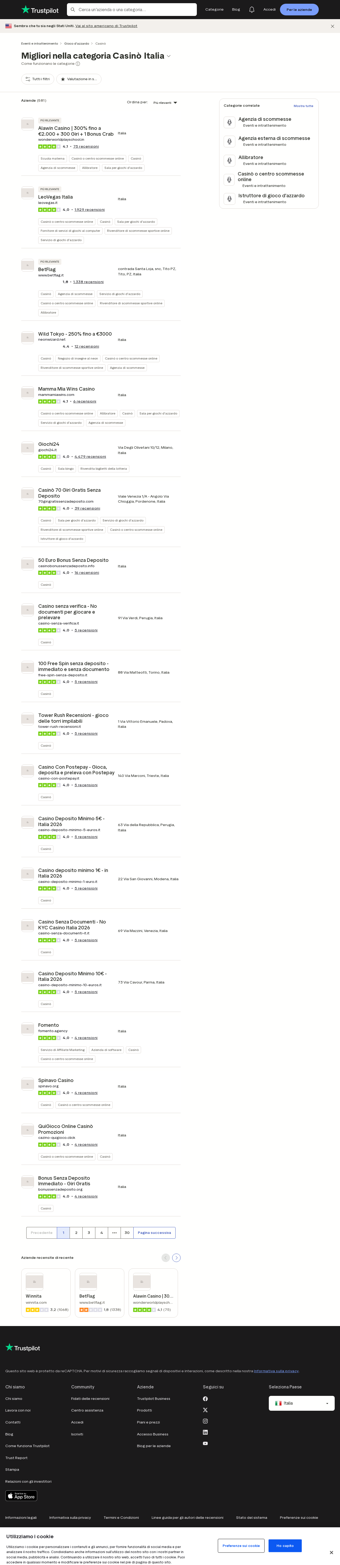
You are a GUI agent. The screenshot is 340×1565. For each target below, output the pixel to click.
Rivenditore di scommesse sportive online (138, 231)
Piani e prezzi (148, 1422)
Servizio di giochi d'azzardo (61, 240)
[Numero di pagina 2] (76, 1233)
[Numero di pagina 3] (88, 1233)
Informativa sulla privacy (276, 1371)
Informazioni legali (21, 1517)
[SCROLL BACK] (166, 1258)
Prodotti (144, 1410)
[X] (205, 1409)
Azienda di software (106, 1050)
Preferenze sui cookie (299, 1517)
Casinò (136, 158)
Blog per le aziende (154, 1446)
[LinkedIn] (205, 1431)
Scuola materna (53, 158)
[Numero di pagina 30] (127, 1233)
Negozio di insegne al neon (78, 358)
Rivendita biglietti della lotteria (103, 469)
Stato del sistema (251, 1517)
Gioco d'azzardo (76, 43)
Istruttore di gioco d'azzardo (62, 539)
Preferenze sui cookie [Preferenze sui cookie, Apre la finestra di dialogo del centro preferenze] (241, 1545)
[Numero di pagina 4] (101, 1233)
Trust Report (16, 1458)
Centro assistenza (87, 1410)
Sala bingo (66, 469)
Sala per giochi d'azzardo (123, 168)
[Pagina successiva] (154, 1233)
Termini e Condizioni (121, 1517)
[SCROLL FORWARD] (176, 1258)
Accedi (77, 1422)
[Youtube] (205, 1442)
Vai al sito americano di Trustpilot (106, 26)
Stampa (12, 1469)
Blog (9, 1434)
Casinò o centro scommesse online (97, 158)
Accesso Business (152, 1434)
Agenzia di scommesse (58, 168)
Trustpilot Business (153, 1398)
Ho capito (285, 1545)
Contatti (12, 1422)
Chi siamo (13, 1398)
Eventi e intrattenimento (39, 43)
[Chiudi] (332, 26)
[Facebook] (205, 1398)
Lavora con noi (18, 1410)
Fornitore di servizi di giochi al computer (70, 231)
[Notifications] (251, 9)
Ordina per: (137, 102)
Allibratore (89, 168)
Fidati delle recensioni (90, 1398)
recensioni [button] (86, 146)
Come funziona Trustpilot (27, 1446)
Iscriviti (77, 1434)
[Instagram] (205, 1420)
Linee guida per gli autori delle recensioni (187, 1517)
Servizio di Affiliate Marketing (62, 1050)
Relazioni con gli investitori (28, 1481)
